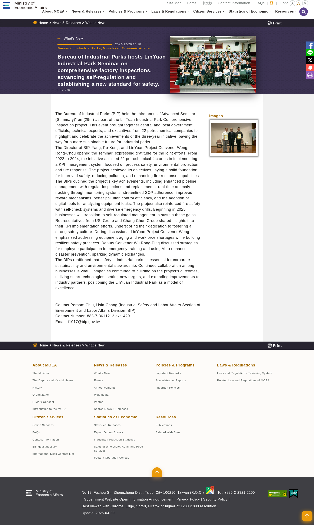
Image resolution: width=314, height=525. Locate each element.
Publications (164, 425)
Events (98, 380)
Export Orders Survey (108, 432)
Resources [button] (284, 11)
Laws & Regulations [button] (168, 11)
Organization (41, 394)
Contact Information (234, 3)
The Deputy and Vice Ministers (53, 380)
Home (191, 3)
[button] (66, 11)
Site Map (174, 3)
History (37, 387)
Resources (166, 417)
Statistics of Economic (115, 417)
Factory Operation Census (111, 457)
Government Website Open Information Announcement (128, 499)
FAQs (260, 3)
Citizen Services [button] (207, 11)
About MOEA (45, 365)
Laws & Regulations (236, 365)
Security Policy (215, 499)
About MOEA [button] (53, 11)
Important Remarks (168, 373)
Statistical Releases (107, 425)
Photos (98, 401)
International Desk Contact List (53, 453)
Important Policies (168, 387)
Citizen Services (48, 417)
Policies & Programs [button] (126, 11)
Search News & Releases (111, 409)
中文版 (207, 3)
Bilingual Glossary (45, 446)
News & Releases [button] (87, 11)
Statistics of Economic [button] (248, 11)
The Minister (41, 373)
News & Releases (66, 23)
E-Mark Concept (43, 401)
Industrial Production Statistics (114, 439)
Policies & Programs (175, 365)
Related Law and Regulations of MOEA (243, 380)
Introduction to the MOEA (50, 409)
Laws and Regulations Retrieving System (244, 373)
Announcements (105, 387)
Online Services (43, 425)
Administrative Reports (171, 380)
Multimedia (101, 394)
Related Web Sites (168, 432)
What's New (95, 23)
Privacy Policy (188, 499)
